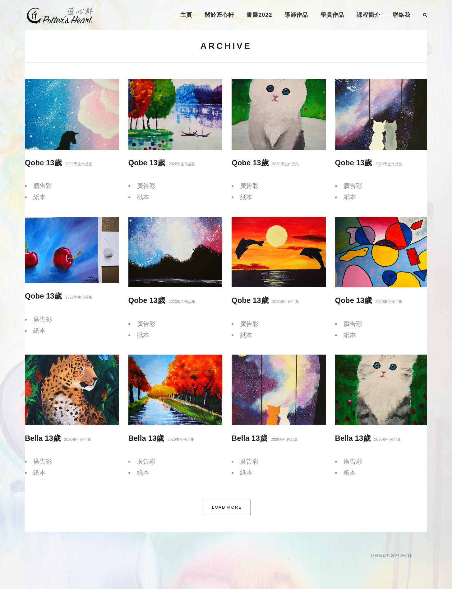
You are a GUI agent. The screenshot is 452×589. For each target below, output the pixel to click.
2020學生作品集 (78, 164)
